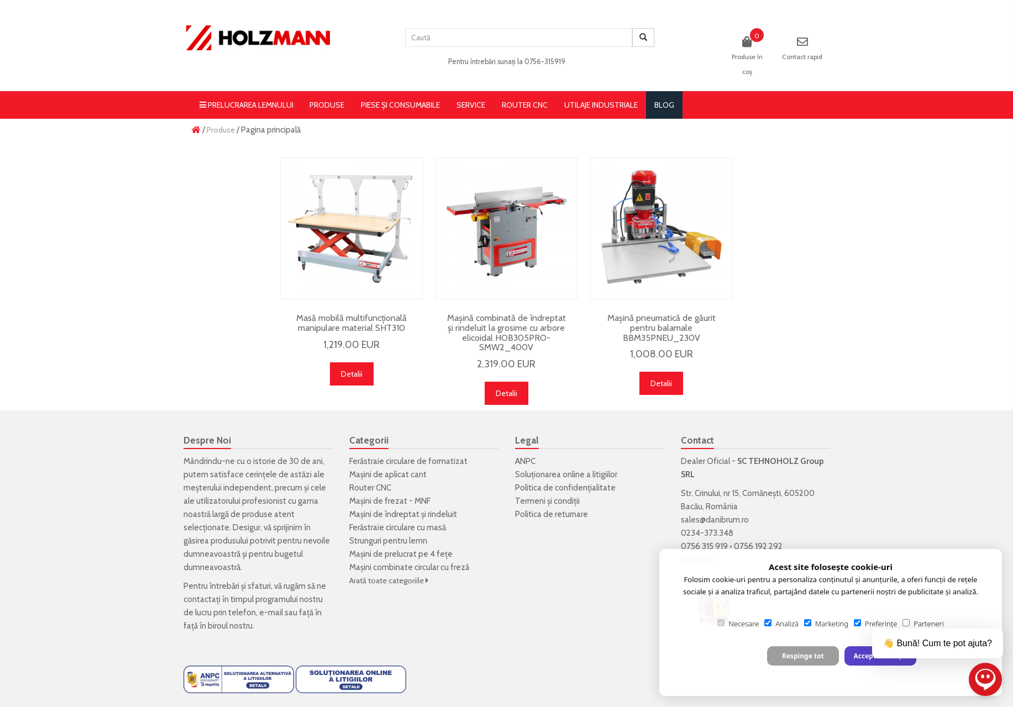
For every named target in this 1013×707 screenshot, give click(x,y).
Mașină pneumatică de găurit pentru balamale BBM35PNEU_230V (661, 327)
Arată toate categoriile (388, 580)
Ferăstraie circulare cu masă (397, 527)
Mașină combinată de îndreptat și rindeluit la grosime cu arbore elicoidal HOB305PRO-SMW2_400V (506, 332)
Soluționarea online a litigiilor (566, 474)
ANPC (525, 461)
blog (664, 105)
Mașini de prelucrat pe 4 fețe (401, 554)
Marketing (826, 624)
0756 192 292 (758, 546)
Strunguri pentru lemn (388, 541)
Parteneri (922, 624)
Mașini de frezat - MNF (390, 501)
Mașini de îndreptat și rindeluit (403, 514)
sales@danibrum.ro (715, 520)
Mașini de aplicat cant (388, 474)
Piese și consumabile (400, 105)
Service (470, 105)
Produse (326, 105)
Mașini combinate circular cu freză (409, 567)
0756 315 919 (704, 546)
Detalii (352, 374)
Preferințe (875, 624)
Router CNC (525, 105)
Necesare (738, 624)
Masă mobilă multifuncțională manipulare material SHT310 (351, 323)
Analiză (781, 624)
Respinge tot (803, 656)
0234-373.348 (707, 533)
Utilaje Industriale (601, 105)
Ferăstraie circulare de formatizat (408, 461)
